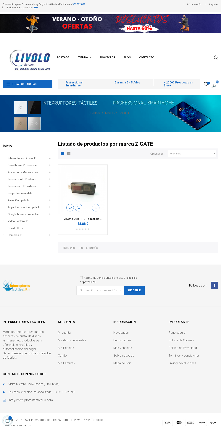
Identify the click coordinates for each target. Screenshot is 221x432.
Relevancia (193, 153)
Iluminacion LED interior (22, 179)
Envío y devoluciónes (182, 363)
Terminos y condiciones (184, 355)
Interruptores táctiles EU (22, 158)
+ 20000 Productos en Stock (178, 84)
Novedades (121, 332)
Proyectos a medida (20, 193)
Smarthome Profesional (22, 165)
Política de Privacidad (183, 348)
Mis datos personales (72, 340)
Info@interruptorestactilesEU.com (30, 400)
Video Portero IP (18, 221)
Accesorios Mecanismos (23, 172)
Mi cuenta (64, 332)
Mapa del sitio (122, 363)
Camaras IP (15, 235)
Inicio (7, 146)
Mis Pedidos (66, 348)
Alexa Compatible (18, 200)
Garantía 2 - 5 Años (127, 82)
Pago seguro (177, 332)
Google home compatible (23, 214)
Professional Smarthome (74, 84)
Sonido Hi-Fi (15, 228)
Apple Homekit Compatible (24, 207)
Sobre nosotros (123, 355)
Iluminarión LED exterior (22, 186)
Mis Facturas (66, 363)
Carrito (62, 355)
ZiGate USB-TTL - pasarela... (83, 219)
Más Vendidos (122, 348)
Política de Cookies (181, 340)
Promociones (122, 340)
